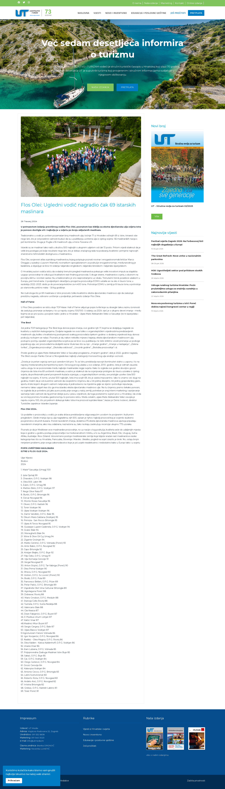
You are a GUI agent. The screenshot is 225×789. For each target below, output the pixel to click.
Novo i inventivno (116, 13)
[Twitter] (24, 2)
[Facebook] (19, 2)
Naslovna (83, 13)
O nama (136, 3)
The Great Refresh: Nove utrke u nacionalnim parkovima (177, 260)
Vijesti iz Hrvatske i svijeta (96, 729)
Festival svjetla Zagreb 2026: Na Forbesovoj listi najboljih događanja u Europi (177, 245)
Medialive (64, 780)
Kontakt (179, 3)
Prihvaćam (14, 780)
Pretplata (196, 13)
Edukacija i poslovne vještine (148, 13)
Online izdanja (194, 3)
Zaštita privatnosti (196, 780)
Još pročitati (178, 13)
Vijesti (97, 13)
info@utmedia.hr (35, 741)
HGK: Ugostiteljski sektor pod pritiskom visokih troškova (177, 274)
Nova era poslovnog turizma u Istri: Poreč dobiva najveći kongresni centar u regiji (177, 307)
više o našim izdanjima (157, 755)
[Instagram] (29, 2)
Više (157, 216)
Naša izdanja (151, 3)
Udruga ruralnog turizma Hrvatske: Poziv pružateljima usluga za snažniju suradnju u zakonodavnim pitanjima (177, 291)
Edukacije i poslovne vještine (98, 740)
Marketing (166, 3)
